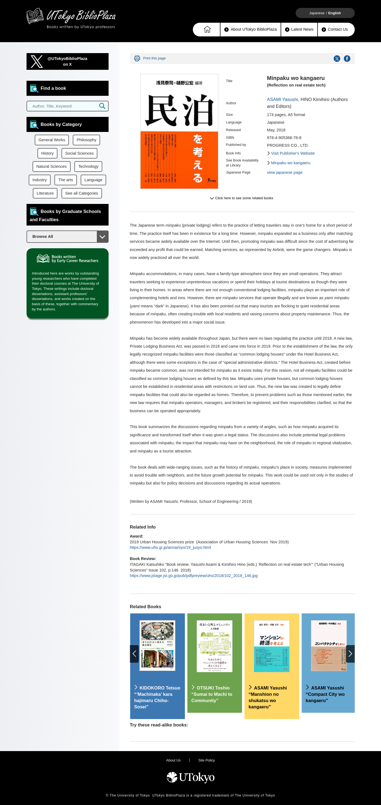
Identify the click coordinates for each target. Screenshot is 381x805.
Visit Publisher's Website (293, 153)
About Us (173, 760)
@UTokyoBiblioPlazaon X (68, 61)
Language (93, 180)
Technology (88, 166)
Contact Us (335, 29)
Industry (40, 180)
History (47, 153)
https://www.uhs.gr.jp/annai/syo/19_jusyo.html (170, 547)
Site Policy (206, 760)
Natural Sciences (51, 166)
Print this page (154, 58)
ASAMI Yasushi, (284, 99)
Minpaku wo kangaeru (290, 163)
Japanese (317, 13)
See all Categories (81, 193)
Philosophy (86, 140)
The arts (65, 180)
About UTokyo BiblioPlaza (250, 29)
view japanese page (285, 172)
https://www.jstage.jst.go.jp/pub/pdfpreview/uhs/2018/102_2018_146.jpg (194, 575)
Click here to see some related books (244, 198)
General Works (52, 140)
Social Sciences (79, 153)
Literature (45, 193)
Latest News (299, 29)
